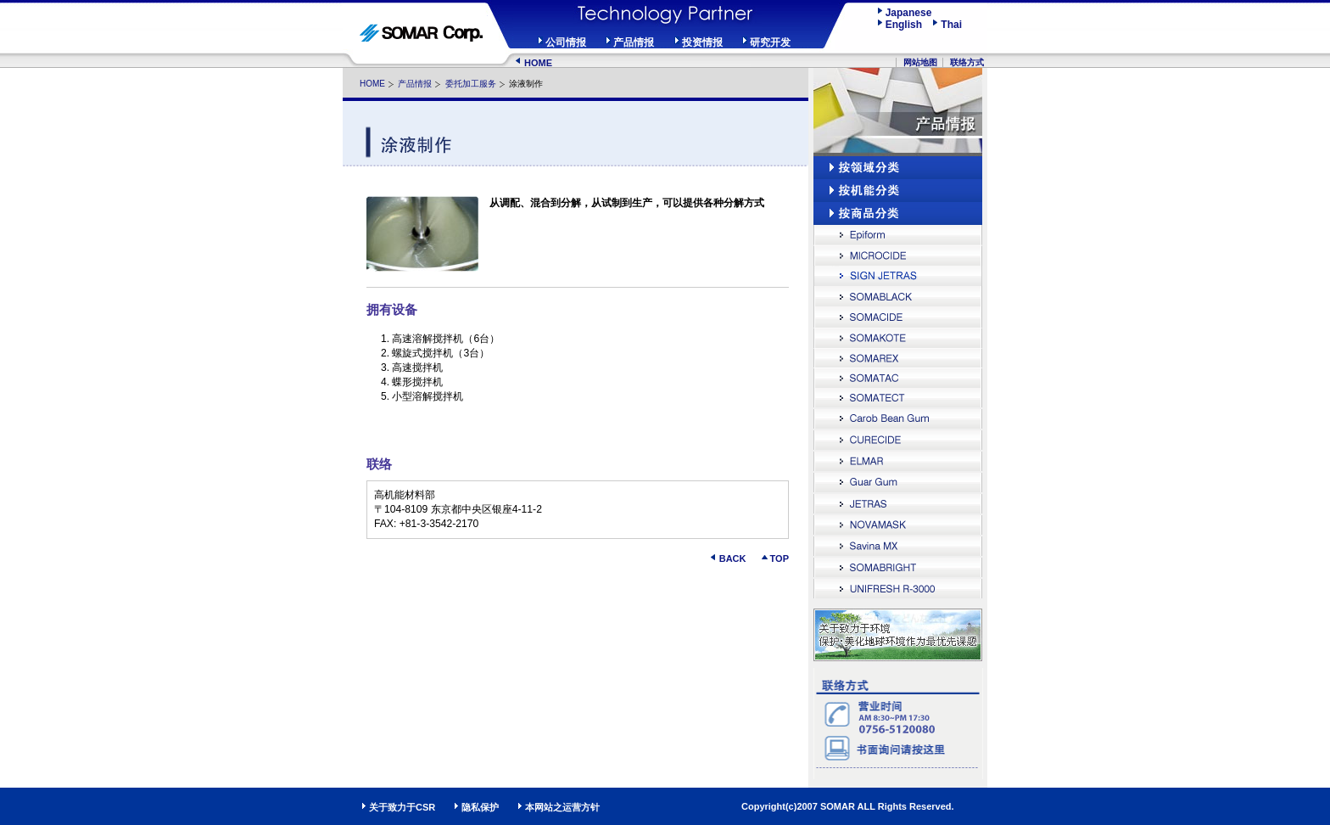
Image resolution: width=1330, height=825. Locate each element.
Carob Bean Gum (897, 419)
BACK (732, 558)
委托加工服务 (470, 83)
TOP (779, 558)
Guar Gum (897, 483)
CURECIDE (897, 441)
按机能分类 (897, 190)
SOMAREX (897, 357)
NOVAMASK (897, 525)
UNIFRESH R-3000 (897, 589)
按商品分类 (897, 213)
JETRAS (897, 504)
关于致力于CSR (402, 807)
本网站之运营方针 (562, 807)
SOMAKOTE (897, 337)
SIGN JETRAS (897, 276)
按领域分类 (897, 167)
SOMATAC (897, 378)
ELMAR (897, 462)
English (908, 25)
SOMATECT (897, 398)
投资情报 (702, 42)
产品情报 (633, 42)
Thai (951, 25)
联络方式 (967, 62)
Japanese (909, 13)
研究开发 (770, 42)
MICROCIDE (897, 255)
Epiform (897, 235)
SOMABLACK (897, 296)
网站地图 (920, 62)
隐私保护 (480, 807)
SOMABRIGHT (897, 568)
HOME (538, 63)
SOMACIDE (897, 316)
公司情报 (565, 42)
